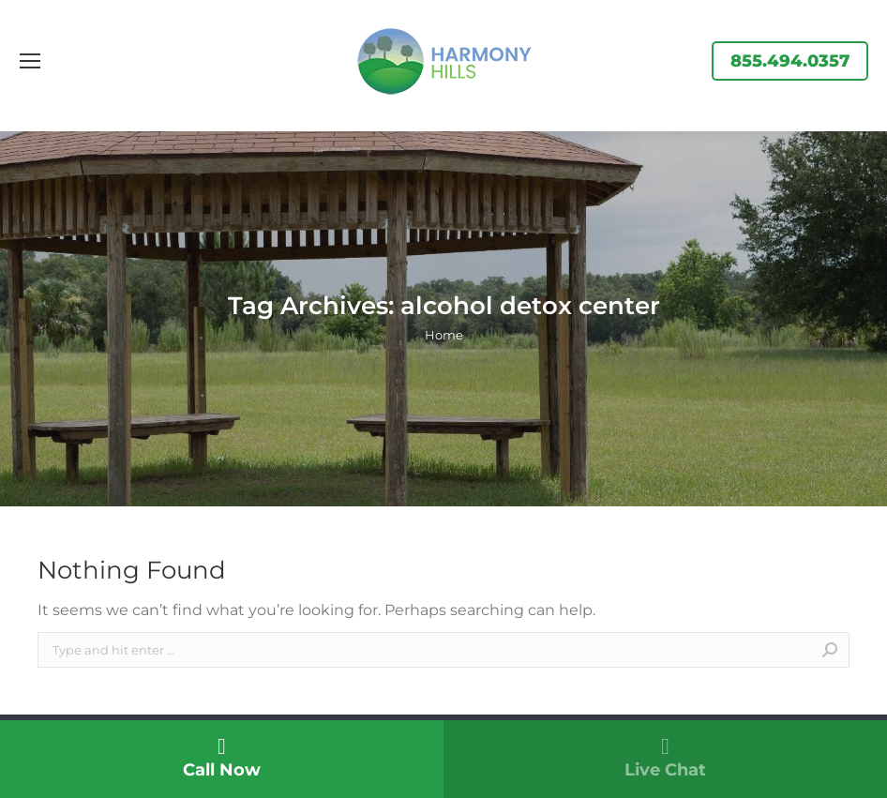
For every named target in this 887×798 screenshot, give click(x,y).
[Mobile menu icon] (30, 61)
